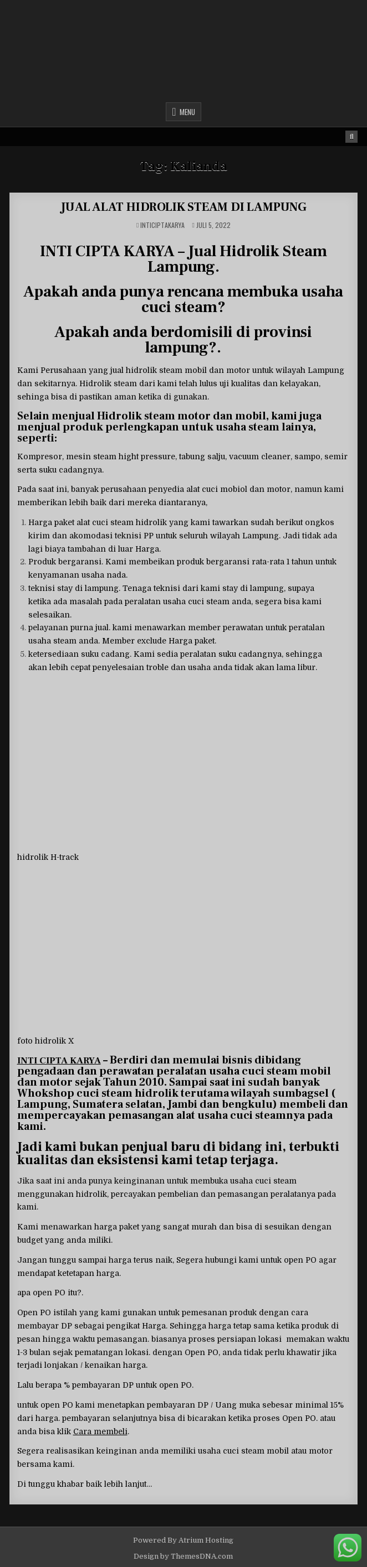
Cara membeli (100, 1431)
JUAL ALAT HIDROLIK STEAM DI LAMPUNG (183, 207)
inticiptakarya (162, 225)
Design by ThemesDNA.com (183, 1556)
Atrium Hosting (206, 1540)
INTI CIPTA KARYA (59, 1061)
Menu (187, 111)
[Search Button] (351, 137)
